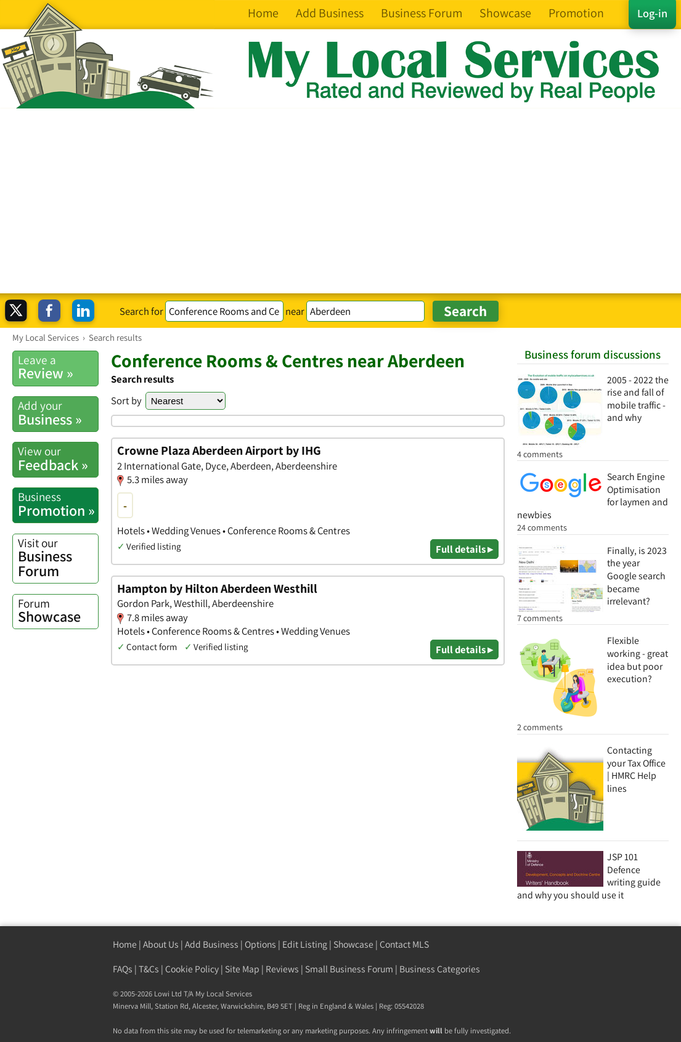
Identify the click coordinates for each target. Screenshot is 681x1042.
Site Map (242, 969)
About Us (161, 944)
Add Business (212, 944)
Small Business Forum (349, 969)
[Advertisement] (340, 201)
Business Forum (58, 558)
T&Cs (149, 969)
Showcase (58, 610)
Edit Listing (304, 944)
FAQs (123, 969)
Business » (58, 412)
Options (260, 944)
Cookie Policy (192, 969)
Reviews (282, 969)
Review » (58, 367)
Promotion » (58, 504)
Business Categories (439, 969)
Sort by (126, 400)
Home (125, 944)
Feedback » (58, 458)
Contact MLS (404, 944)
